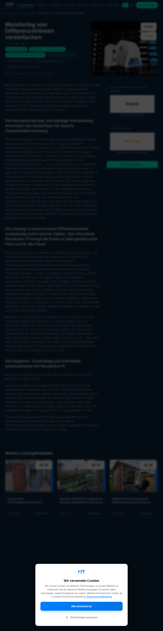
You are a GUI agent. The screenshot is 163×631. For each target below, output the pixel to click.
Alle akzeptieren (81, 606)
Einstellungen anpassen (82, 617)
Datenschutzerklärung (99, 596)
